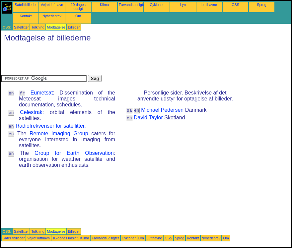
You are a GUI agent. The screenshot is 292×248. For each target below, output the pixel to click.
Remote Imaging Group (59, 133)
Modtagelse (56, 27)
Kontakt (26, 16)
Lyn (183, 5)
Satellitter (21, 27)
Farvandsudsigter (132, 5)
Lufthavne (209, 5)
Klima (104, 5)
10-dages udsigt (78, 7)
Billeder (74, 27)
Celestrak (31, 112)
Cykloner (157, 5)
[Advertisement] (122, 60)
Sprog (261, 5)
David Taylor (148, 117)
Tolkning (37, 27)
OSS (235, 5)
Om (78, 16)
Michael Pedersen (162, 110)
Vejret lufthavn (52, 5)
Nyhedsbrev (51, 16)
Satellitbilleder (25, 5)
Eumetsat (42, 92)
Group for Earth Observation (74, 153)
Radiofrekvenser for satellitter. (51, 126)
